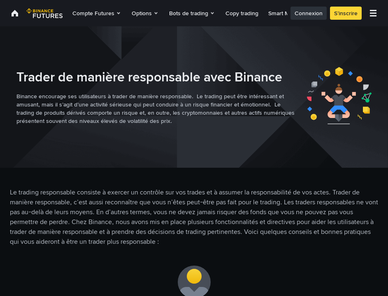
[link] (15, 13)
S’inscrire (355, 13)
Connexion (318, 13)
